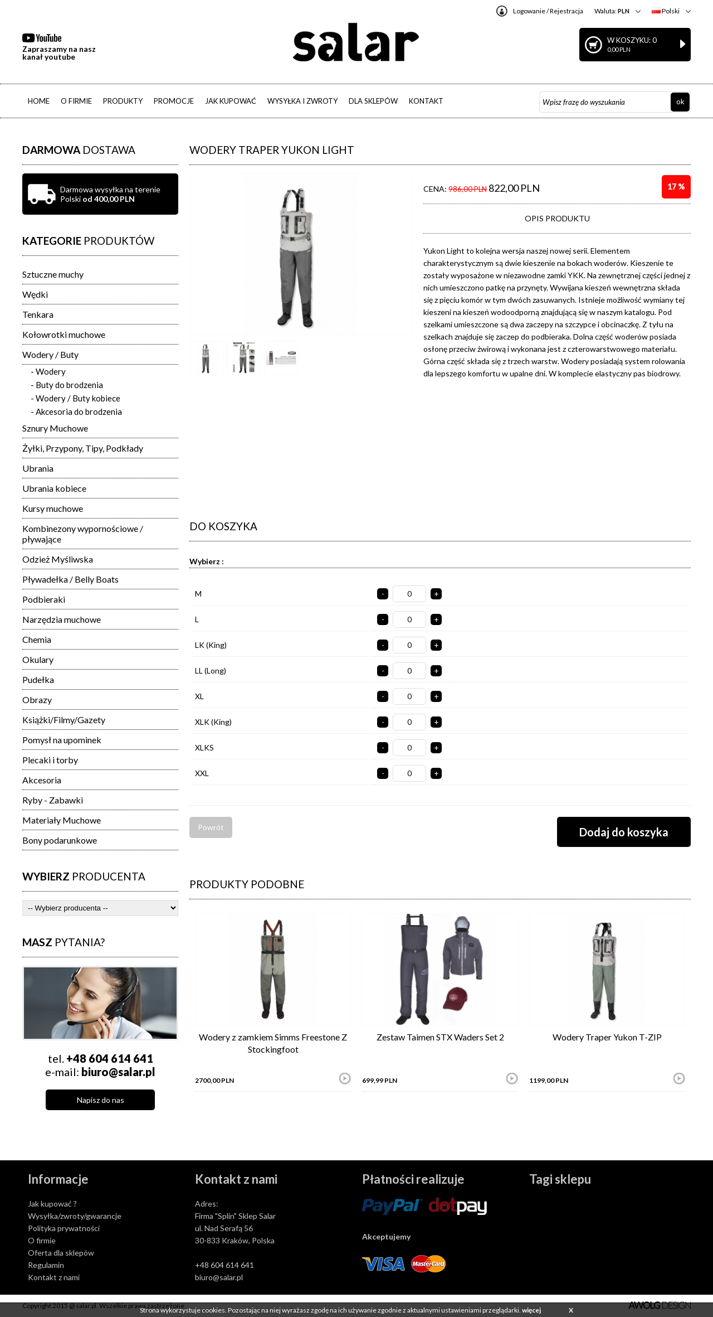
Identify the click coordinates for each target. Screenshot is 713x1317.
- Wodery (48, 371)
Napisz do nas (100, 1100)
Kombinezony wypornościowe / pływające (82, 533)
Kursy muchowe (52, 508)
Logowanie (529, 11)
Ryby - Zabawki (52, 800)
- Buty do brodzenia (67, 385)
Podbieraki (43, 599)
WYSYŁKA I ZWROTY (302, 100)
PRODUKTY (123, 100)
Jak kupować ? (52, 1203)
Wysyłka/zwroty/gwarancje (74, 1216)
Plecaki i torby (50, 759)
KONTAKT (426, 100)
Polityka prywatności (64, 1228)
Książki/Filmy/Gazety (63, 719)
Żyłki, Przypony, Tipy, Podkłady (82, 448)
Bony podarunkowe (59, 840)
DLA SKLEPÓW (373, 100)
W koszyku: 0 (646, 44)
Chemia (36, 639)
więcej (531, 1310)
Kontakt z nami (54, 1277)
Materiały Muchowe (61, 820)
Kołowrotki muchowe (63, 334)
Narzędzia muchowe (61, 619)
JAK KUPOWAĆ (230, 100)
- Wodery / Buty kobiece (75, 398)
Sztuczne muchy (53, 274)
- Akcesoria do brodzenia (76, 411)
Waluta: (611, 11)
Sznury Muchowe (55, 428)
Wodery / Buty (50, 354)
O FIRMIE (76, 100)
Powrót (211, 827)
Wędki (35, 294)
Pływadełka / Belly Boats (70, 579)
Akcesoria (41, 779)
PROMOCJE (174, 100)
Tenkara (37, 314)
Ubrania (37, 468)
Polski (666, 11)
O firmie (42, 1240)
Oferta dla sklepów (61, 1252)
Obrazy (37, 699)
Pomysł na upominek (61, 739)
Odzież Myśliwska (57, 559)
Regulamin (46, 1265)
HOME (39, 100)
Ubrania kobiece (54, 488)
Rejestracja (566, 11)
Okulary (37, 659)
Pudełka (38, 679)
